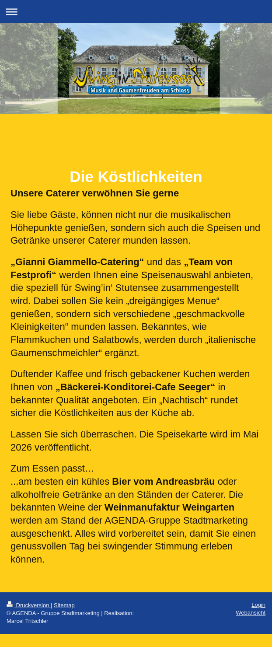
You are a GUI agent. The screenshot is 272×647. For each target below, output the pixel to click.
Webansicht (250, 612)
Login (258, 605)
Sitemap (64, 605)
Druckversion (29, 605)
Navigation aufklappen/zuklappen (136, 11)
